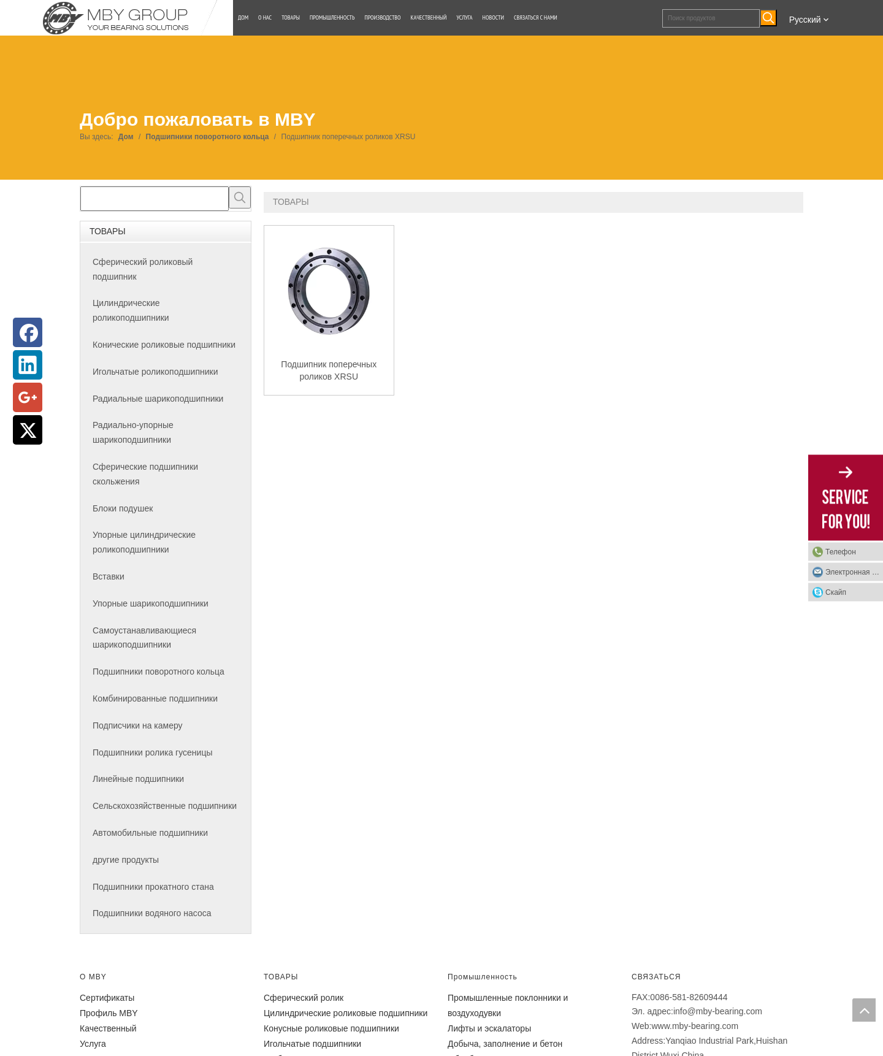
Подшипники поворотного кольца (158, 671)
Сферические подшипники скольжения (145, 474)
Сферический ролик (303, 998)
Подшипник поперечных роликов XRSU (329, 370)
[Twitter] (27, 430)
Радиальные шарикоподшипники (158, 399)
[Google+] (27, 397)
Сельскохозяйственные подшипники (165, 806)
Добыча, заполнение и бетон (505, 1044)
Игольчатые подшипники (312, 1044)
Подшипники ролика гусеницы (152, 752)
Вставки (108, 576)
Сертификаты (107, 998)
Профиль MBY (109, 1013)
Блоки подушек (123, 508)
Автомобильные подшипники (150, 833)
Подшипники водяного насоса (152, 913)
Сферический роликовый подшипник (143, 269)
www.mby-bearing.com (694, 1026)
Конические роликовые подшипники (164, 345)
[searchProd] (154, 198)
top (864, 1010)
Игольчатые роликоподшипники (155, 372)
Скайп (835, 592)
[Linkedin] (27, 365)
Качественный (108, 1028)
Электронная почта (854, 572)
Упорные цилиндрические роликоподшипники (144, 542)
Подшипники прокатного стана (153, 887)
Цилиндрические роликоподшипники (131, 310)
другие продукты (126, 860)
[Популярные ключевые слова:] (768, 17)
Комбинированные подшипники (155, 698)
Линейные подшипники (138, 779)
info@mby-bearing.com (717, 1011)
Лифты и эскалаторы (489, 1028)
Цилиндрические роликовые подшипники (345, 1013)
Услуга (93, 1044)
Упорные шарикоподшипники (150, 603)
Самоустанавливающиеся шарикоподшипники (144, 638)
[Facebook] (27, 332)
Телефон (840, 552)
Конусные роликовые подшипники (331, 1028)
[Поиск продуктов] (711, 18)
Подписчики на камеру (138, 725)
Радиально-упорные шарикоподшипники (133, 432)
